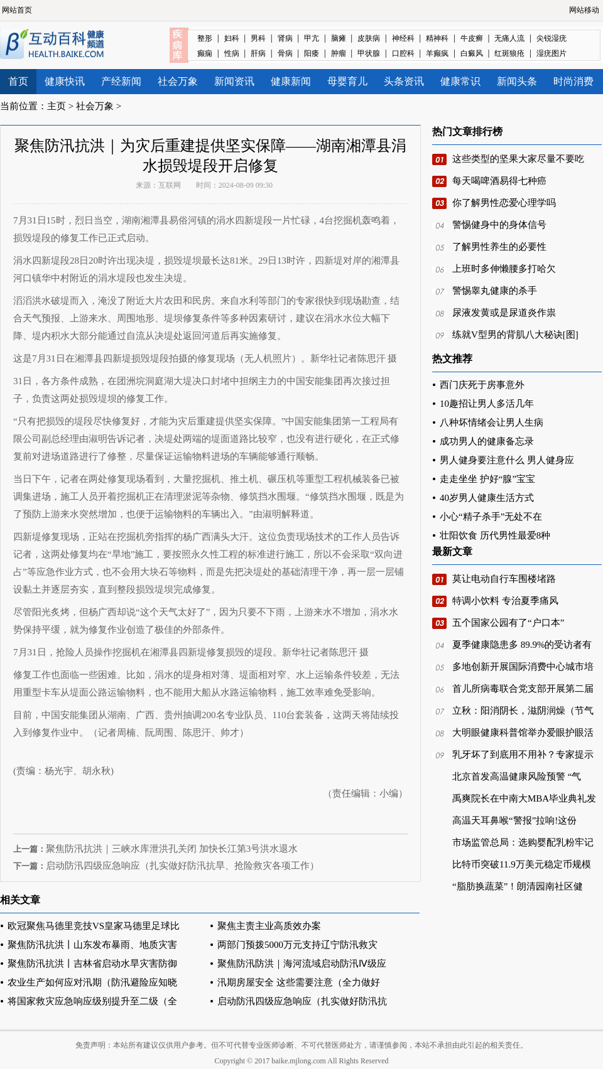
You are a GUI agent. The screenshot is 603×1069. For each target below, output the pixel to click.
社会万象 (178, 81)
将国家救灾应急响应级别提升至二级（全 (92, 1001)
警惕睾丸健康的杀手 (494, 291)
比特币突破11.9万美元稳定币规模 (521, 864)
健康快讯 (65, 81)
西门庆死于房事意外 (482, 385)
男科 (258, 38)
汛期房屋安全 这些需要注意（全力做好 (298, 982)
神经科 (403, 38)
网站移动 (584, 10)
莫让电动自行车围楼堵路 (504, 579)
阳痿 (311, 53)
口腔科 (403, 53)
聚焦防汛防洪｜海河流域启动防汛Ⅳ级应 (301, 964)
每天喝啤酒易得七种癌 (499, 181)
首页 (18, 81)
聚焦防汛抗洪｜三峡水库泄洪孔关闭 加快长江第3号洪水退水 (172, 849)
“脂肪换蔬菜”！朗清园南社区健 (517, 886)
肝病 (258, 53)
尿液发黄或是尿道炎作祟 (504, 313)
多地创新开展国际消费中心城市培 (523, 667)
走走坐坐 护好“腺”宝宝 (487, 479)
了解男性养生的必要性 (499, 247)
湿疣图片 (551, 53)
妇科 (231, 38)
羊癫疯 (437, 53)
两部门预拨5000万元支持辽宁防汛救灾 (297, 945)
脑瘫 (338, 38)
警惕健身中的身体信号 (499, 225)
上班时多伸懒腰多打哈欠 (504, 269)
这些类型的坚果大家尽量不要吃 (518, 159)
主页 (56, 106)
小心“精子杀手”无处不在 (491, 517)
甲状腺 (368, 53)
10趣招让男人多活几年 (487, 404)
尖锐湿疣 (551, 38)
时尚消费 (573, 81)
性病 (231, 53)
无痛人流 (509, 38)
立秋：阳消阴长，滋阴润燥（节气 (523, 711)
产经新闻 (121, 81)
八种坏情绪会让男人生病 (491, 422)
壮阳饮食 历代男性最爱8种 (495, 535)
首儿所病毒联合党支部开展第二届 (523, 689)
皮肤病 (368, 38)
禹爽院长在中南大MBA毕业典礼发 (524, 798)
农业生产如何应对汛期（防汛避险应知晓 (92, 982)
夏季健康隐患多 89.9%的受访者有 (522, 645)
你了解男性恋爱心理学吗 (504, 203)
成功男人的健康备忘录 (487, 441)
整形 (204, 38)
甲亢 (311, 38)
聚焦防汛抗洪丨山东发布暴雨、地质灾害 (92, 945)
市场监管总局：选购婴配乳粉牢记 (523, 842)
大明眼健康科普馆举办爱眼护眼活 (523, 733)
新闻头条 (517, 81)
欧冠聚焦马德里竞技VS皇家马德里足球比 (94, 926)
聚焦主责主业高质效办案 (269, 926)
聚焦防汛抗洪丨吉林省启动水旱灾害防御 (92, 964)
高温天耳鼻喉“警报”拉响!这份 (514, 820)
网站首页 (17, 10)
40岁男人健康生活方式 (487, 498)
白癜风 (471, 53)
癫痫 (204, 53)
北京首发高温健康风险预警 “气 (516, 776)
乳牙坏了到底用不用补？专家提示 (523, 754)
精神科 (437, 38)
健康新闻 (291, 81)
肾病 (285, 38)
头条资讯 (404, 81)
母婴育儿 (347, 81)
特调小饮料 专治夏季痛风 (505, 601)
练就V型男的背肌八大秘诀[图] (515, 335)
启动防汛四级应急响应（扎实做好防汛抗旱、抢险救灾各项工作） (182, 866)
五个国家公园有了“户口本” (508, 623)
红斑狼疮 (509, 53)
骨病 (285, 53)
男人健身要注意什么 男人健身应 (507, 460)
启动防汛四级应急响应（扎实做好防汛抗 (302, 1001)
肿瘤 (338, 53)
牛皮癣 (471, 38)
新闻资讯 (234, 81)
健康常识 (460, 81)
